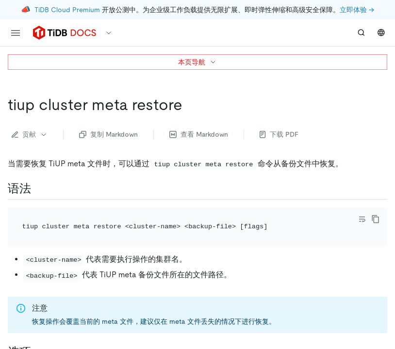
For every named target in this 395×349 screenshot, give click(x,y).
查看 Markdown (198, 134)
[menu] (15, 33)
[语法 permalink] (39, 188)
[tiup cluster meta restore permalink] (190, 104)
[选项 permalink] (39, 339)
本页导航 (197, 62)
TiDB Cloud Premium (67, 10)
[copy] (375, 219)
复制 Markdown (108, 134)
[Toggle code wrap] (362, 219)
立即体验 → (357, 10)
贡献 (30, 134)
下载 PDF (279, 134)
